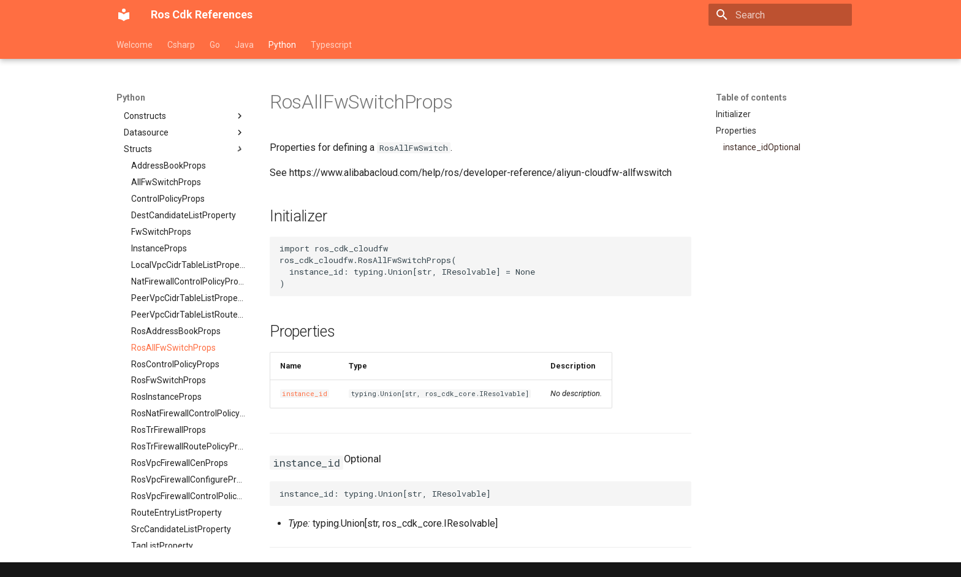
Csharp (181, 45)
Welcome (134, 45)
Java (244, 45)
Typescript (331, 45)
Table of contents (751, 97)
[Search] (780, 15)
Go (215, 45)
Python (282, 45)
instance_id (304, 393)
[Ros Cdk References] (124, 14)
